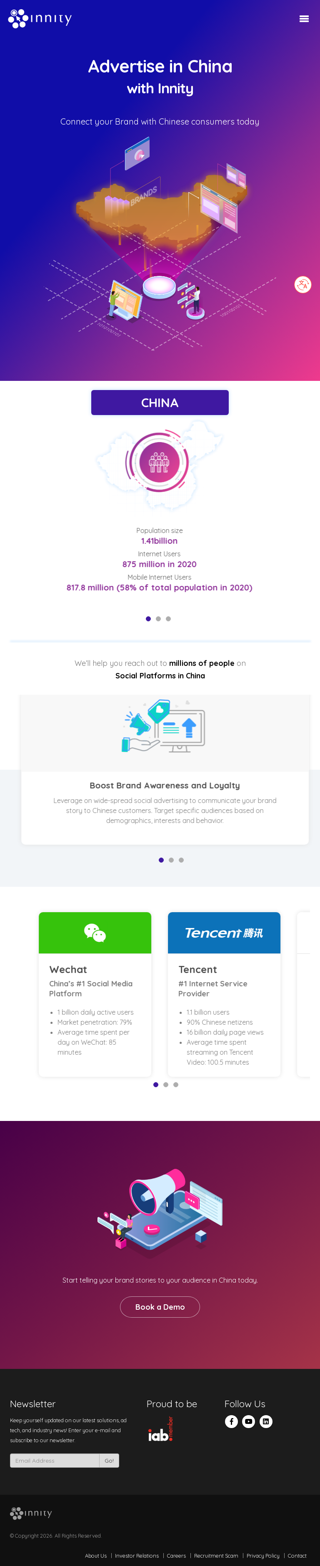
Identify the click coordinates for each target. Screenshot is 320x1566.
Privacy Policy (263, 1555)
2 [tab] (158, 618)
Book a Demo (160, 1307)
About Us (96, 1555)
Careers (176, 1555)
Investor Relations (137, 1555)
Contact (297, 1555)
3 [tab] (168, 618)
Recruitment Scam (216, 1555)
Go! (109, 1460)
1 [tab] (148, 618)
